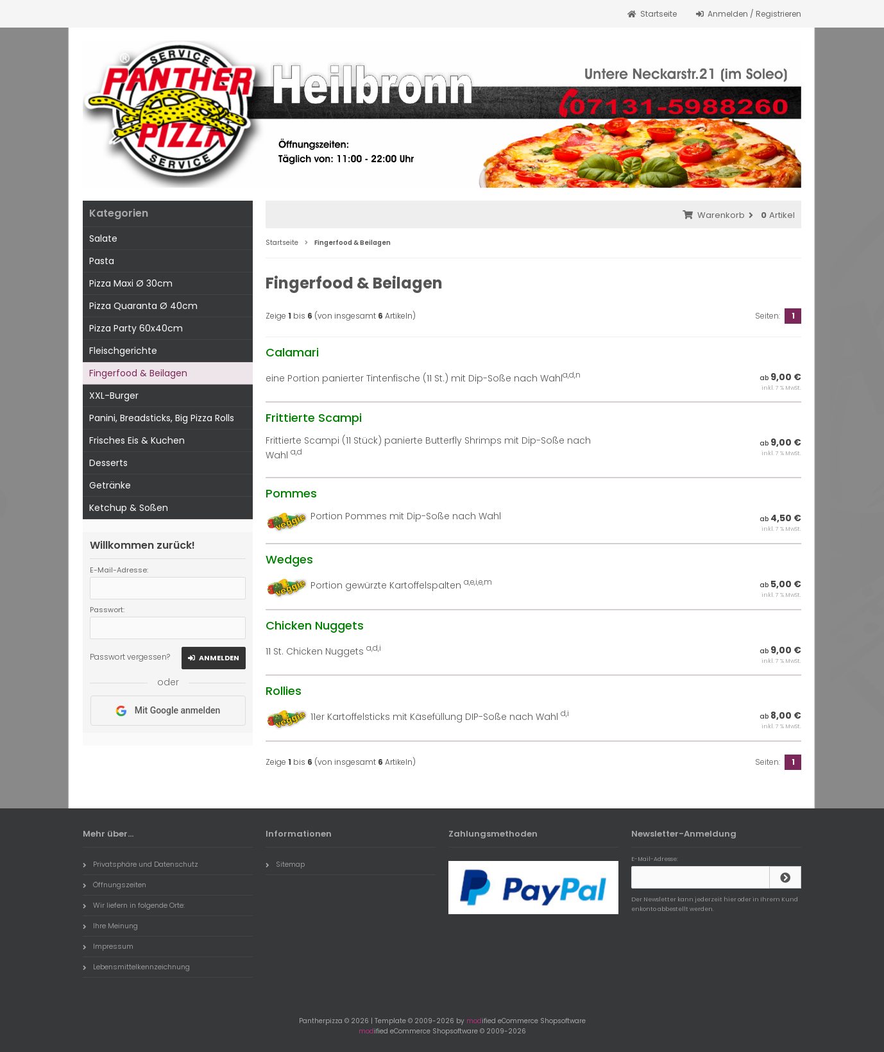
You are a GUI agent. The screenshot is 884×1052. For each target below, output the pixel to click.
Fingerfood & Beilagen (138, 373)
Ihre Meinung (110, 926)
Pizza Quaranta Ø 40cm (143, 305)
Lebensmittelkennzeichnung (136, 967)
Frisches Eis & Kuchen (137, 440)
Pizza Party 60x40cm (136, 328)
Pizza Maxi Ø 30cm (131, 283)
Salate (103, 238)
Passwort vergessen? (130, 656)
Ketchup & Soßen (128, 507)
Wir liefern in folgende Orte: (134, 905)
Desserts (108, 462)
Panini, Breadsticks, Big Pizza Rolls (161, 418)
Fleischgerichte (123, 350)
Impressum (108, 946)
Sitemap (285, 864)
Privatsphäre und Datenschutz (140, 864)
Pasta (101, 261)
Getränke (110, 485)
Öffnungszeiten (114, 885)
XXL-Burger (114, 395)
